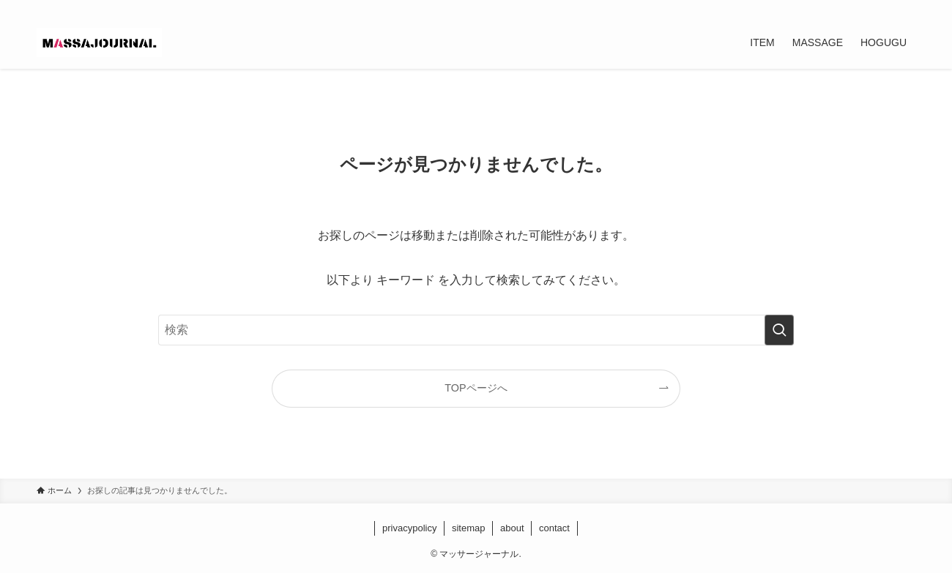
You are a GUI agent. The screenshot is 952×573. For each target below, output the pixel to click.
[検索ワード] (476, 330)
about (512, 528)
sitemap (469, 528)
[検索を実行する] (779, 330)
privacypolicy (409, 528)
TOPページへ (476, 388)
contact (554, 528)
